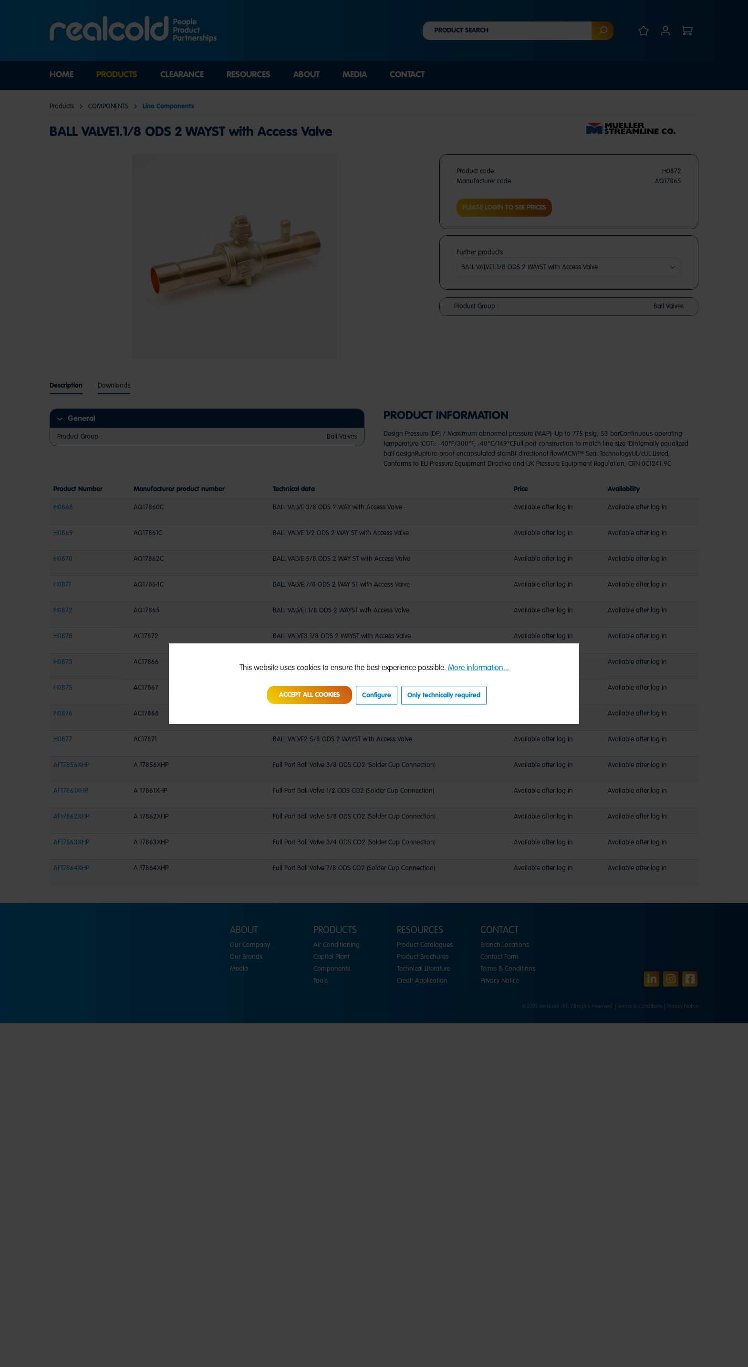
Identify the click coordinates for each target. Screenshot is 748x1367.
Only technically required (443, 695)
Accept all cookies (309, 695)
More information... (478, 668)
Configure (376, 695)
